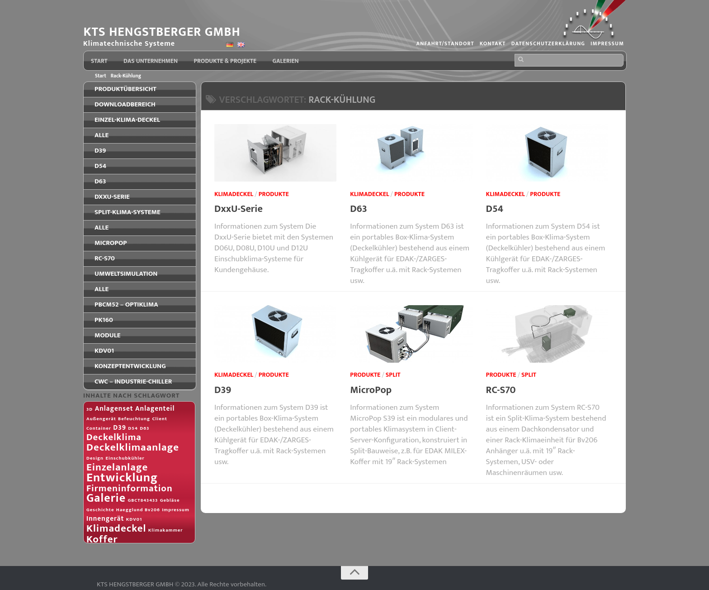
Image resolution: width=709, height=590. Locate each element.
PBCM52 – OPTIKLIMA (126, 304)
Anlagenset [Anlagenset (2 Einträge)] (114, 408)
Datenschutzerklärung (547, 43)
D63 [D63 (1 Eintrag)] (144, 428)
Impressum (607, 43)
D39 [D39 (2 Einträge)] (119, 427)
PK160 (104, 320)
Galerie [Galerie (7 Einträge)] (106, 498)
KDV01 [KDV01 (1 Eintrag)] (134, 519)
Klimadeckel (233, 194)
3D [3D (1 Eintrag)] (89, 409)
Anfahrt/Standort (442, 43)
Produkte (274, 194)
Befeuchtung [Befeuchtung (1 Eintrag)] (134, 419)
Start (99, 61)
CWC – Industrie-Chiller (133, 381)
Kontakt (490, 43)
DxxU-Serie (238, 209)
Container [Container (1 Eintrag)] (98, 428)
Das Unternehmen (150, 61)
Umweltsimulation (126, 273)
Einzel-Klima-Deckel (127, 119)
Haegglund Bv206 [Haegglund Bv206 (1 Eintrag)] (138, 510)
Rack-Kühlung (126, 76)
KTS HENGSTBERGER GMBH (164, 32)
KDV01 (104, 350)
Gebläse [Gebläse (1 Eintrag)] (170, 500)
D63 (358, 209)
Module (108, 335)
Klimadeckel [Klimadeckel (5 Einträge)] (116, 528)
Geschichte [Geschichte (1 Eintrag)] (100, 510)
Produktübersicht (125, 89)
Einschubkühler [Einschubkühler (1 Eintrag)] (124, 458)
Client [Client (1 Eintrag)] (159, 419)
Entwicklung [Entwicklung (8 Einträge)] (122, 477)
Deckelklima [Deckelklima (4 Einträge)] (114, 437)
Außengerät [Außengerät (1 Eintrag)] (101, 419)
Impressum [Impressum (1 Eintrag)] (175, 510)
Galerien (285, 61)
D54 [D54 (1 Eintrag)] (133, 428)
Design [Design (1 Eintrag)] (95, 458)
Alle (102, 135)
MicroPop (371, 390)
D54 (494, 209)
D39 (222, 390)
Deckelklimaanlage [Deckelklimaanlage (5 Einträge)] (132, 447)
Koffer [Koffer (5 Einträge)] (102, 539)
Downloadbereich (125, 104)
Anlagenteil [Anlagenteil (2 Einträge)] (155, 408)
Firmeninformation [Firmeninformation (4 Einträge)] (129, 488)
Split (393, 374)
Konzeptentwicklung (130, 366)
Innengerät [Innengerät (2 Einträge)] (105, 518)
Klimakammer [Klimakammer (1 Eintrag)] (165, 530)
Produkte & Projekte (225, 61)
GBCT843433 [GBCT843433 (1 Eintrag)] (143, 500)
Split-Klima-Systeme (128, 212)
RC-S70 (501, 390)
